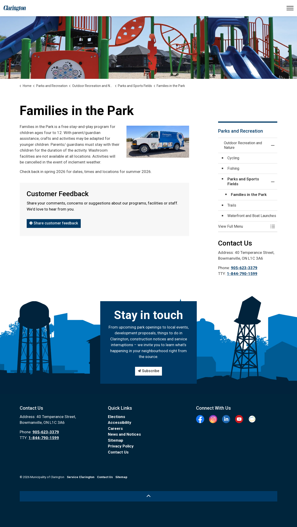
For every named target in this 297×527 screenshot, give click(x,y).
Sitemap (115, 440)
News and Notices (124, 434)
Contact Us (118, 452)
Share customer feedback (54, 223)
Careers (115, 428)
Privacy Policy (121, 446)
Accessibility (119, 422)
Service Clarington (80, 477)
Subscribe (148, 371)
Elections (116, 416)
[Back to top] (148, 496)
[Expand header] (290, 8)
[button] (243, 226)
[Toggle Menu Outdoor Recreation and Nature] (272, 226)
